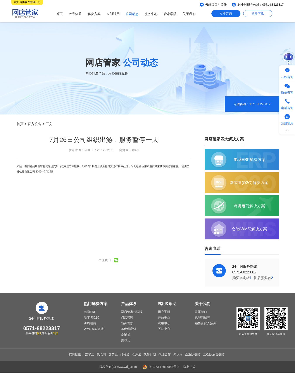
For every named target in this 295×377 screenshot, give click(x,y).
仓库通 (136, 354)
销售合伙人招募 (205, 323)
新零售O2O (92, 317)
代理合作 (165, 354)
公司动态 (132, 13)
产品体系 (75, 13)
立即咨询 (226, 13)
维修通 (124, 354)
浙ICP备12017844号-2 (163, 366)
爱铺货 (125, 334)
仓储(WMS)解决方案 (249, 229)
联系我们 (201, 312)
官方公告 (34, 124)
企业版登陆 (192, 354)
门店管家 (127, 317)
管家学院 (170, 13)
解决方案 (94, 13)
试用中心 (164, 323)
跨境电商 (90, 323)
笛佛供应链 (128, 329)
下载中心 (164, 329)
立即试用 (113, 13)
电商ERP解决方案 (250, 159)
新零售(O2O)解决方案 (249, 183)
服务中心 (151, 13)
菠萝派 (113, 354)
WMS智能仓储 (94, 329)
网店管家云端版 (131, 312)
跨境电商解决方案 (249, 206)
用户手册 (164, 312)
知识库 (178, 354)
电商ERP (90, 312)
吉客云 (125, 340)
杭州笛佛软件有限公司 (27, 2)
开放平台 (164, 317)
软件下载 (258, 13)
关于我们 (189, 13)
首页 (59, 13)
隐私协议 (189, 366)
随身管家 (127, 323)
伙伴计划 (150, 354)
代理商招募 (202, 317)
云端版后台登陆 (216, 4)
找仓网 (101, 354)
